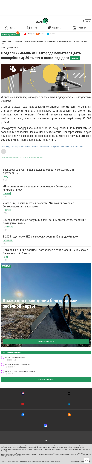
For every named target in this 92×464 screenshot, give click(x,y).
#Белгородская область (20, 147)
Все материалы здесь (46, 341)
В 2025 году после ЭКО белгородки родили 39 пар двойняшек (40, 236)
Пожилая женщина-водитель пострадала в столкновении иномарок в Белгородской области (45, 251)
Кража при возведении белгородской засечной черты (40, 303)
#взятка (35, 147)
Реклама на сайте (25, 461)
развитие (82, 461)
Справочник (55, 27)
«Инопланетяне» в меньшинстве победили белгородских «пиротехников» (38, 188)
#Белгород (5, 147)
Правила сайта (55, 461)
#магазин (74, 147)
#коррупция (44, 147)
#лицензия (55, 147)
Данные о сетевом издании (9, 461)
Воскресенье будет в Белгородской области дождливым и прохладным (38, 171)
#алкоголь (65, 147)
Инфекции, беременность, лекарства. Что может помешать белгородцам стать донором (39, 204)
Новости (32, 27)
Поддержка (74, 461)
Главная (10, 27)
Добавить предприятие (46, 379)
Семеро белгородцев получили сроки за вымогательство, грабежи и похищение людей (44, 221)
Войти (88, 21)
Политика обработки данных (40, 461)
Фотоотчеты (80, 27)
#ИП (81, 147)
